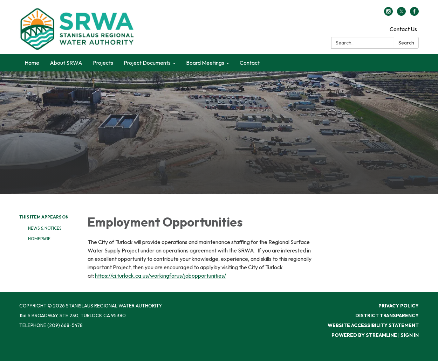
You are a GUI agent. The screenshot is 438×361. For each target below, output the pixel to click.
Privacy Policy (398, 306)
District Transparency (387, 315)
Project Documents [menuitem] (147, 62)
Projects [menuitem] (103, 62)
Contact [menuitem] (250, 62)
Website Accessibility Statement (373, 325)
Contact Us (403, 29)
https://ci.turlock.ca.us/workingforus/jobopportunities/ (160, 275)
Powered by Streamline (364, 335)
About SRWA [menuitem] (66, 62)
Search (406, 43)
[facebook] (414, 13)
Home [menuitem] (32, 62)
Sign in (410, 335)
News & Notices (44, 228)
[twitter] (401, 13)
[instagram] (388, 13)
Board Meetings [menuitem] (205, 62)
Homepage (39, 238)
